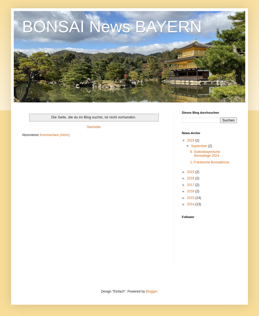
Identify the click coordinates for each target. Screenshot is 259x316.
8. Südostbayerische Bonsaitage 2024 (205, 154)
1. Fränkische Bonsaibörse (209, 162)
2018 (191, 178)
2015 (191, 198)
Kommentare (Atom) (55, 135)
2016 (191, 191)
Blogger (151, 291)
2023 (191, 172)
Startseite (94, 127)
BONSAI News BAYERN (112, 26)
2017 (191, 185)
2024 (191, 140)
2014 (191, 204)
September (199, 146)
